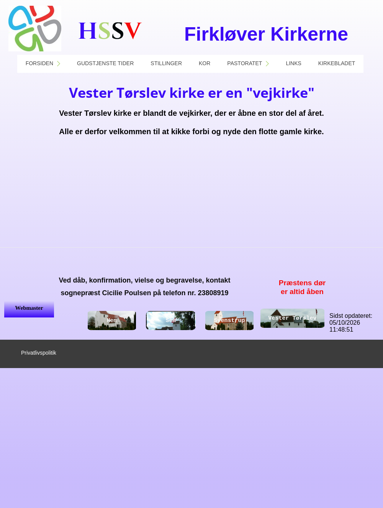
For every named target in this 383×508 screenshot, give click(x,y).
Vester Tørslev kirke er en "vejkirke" (191, 92)
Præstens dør (302, 283)
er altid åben (302, 292)
